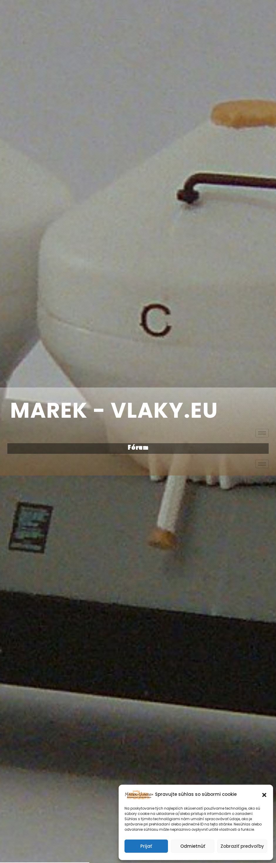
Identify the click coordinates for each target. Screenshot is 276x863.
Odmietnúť (192, 846)
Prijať (146, 846)
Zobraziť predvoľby (242, 846)
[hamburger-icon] (262, 433)
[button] (264, 794)
